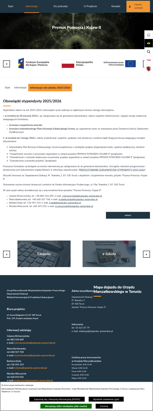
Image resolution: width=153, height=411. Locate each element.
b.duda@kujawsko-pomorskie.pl (65, 203)
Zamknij (104, 406)
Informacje (20, 87)
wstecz (128, 215)
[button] (148, 43)
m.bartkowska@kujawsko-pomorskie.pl (78, 199)
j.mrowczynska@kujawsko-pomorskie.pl (82, 196)
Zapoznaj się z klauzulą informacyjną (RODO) (57, 399)
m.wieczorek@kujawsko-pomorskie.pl (74, 206)
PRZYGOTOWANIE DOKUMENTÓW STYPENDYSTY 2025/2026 (112, 170)
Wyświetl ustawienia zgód (106, 399)
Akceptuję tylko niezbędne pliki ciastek (66, 406)
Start (7, 87)
